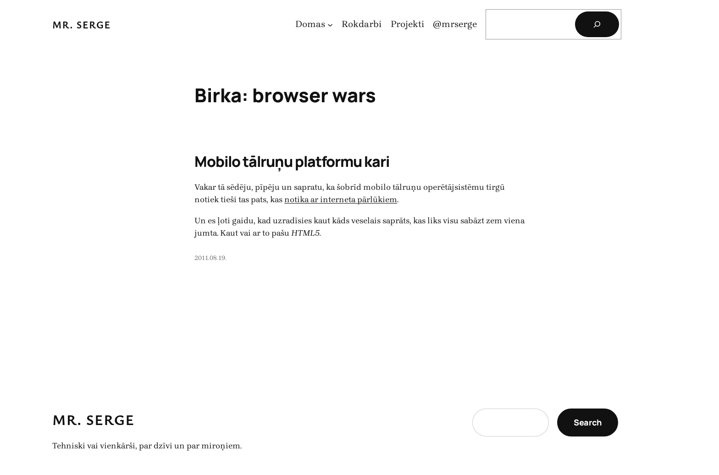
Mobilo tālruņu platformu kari (291, 161)
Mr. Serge (81, 24)
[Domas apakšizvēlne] (330, 24)
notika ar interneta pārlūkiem (340, 199)
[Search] (597, 24)
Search (588, 422)
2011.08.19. (210, 258)
